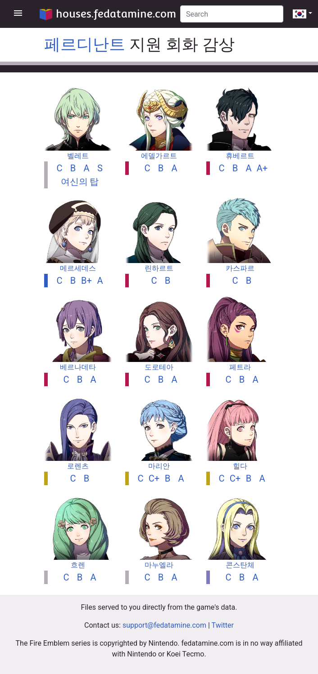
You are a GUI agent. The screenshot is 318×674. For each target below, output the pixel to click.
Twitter (223, 625)
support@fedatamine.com (164, 625)
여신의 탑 (80, 181)
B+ (86, 280)
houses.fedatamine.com (108, 13)
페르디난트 (84, 44)
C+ (154, 478)
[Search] (231, 13)
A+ (262, 168)
